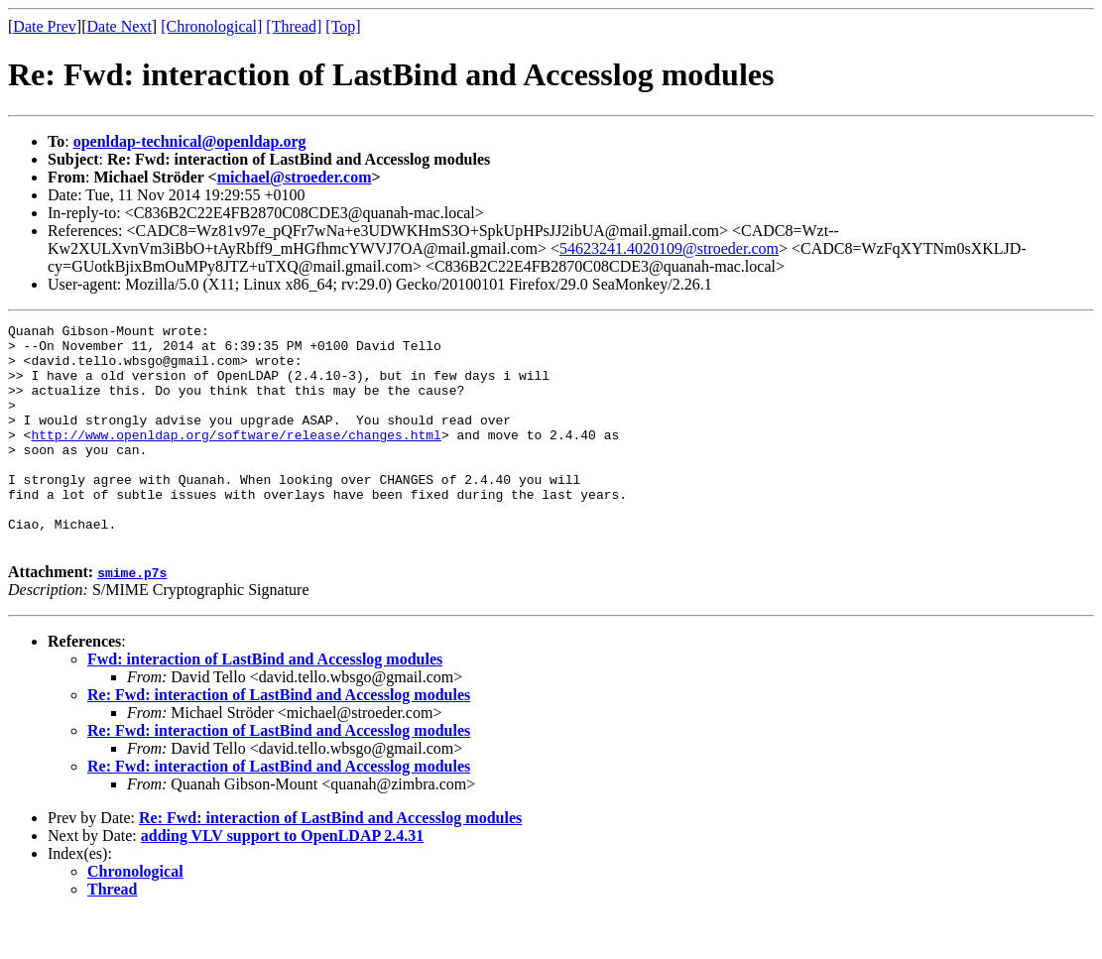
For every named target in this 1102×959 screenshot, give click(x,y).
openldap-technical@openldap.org (189, 141)
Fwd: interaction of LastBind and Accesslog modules (264, 703)
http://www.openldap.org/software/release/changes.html (235, 458)
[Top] (342, 26)
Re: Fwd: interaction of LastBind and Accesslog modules (278, 739)
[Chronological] (211, 26)
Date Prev (44, 26)
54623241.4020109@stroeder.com (669, 248)
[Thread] (293, 26)
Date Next (119, 26)
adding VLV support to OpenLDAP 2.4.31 (283, 880)
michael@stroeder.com (294, 177)
